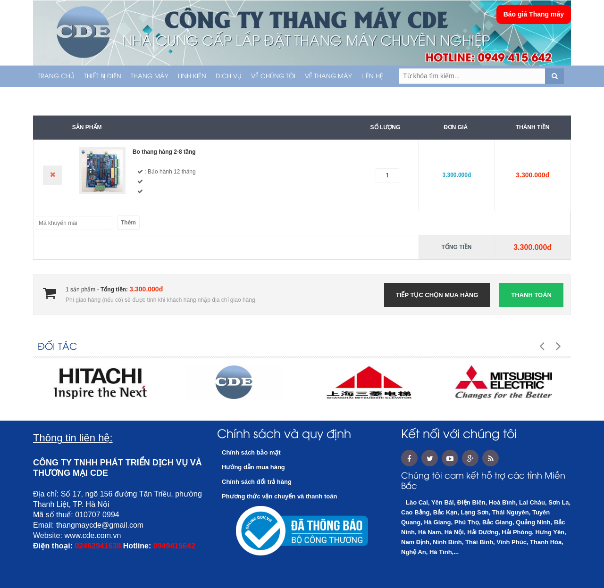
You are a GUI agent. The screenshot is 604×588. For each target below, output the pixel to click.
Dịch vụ (229, 76)
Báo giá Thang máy (533, 14)
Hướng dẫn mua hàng (253, 467)
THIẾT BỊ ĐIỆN (102, 76)
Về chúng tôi (273, 76)
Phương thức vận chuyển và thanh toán (279, 496)
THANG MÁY (149, 76)
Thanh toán (531, 294)
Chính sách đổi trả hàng (257, 481)
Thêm (128, 222)
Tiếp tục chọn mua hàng (437, 294)
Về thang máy (328, 76)
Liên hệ (372, 76)
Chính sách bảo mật (251, 452)
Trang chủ (56, 76)
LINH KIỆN (192, 76)
